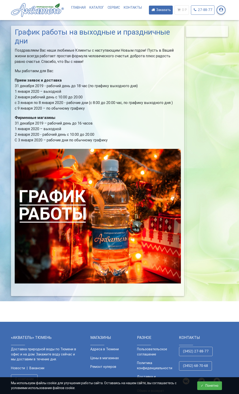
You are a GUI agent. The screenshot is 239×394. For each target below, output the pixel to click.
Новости (18, 368)
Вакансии (36, 368)
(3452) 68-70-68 (195, 366)
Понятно (209, 385)
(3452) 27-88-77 (196, 351)
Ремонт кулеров (103, 367)
